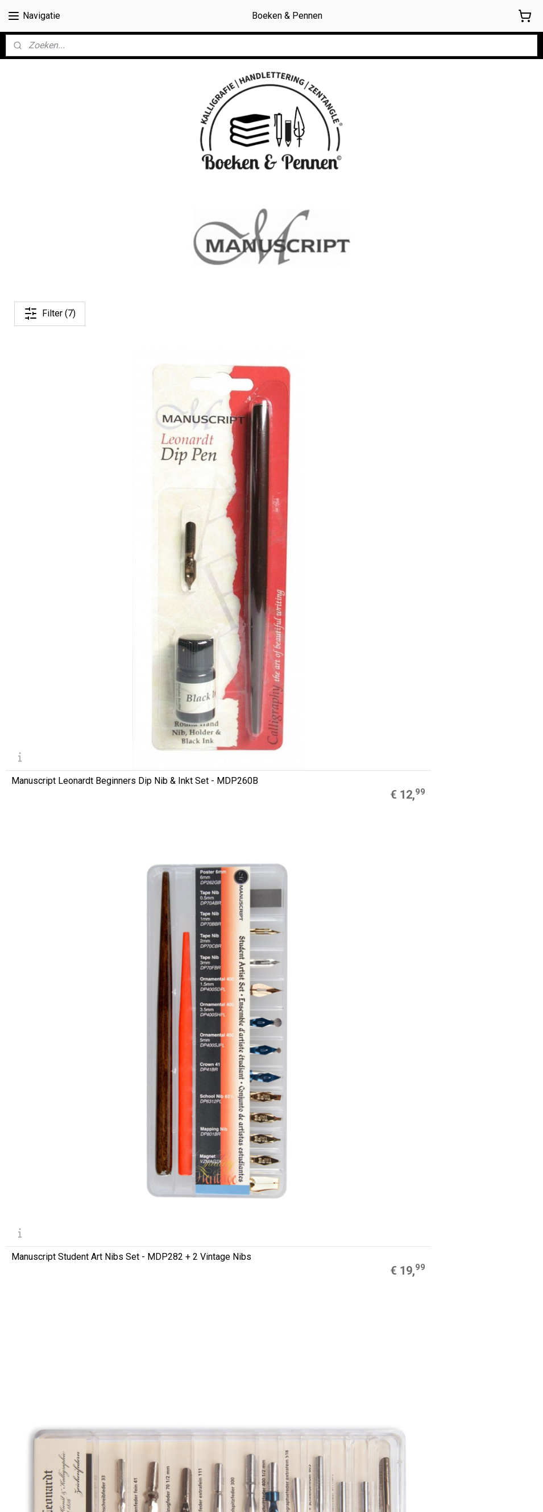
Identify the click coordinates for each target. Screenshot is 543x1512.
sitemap (316, 1491)
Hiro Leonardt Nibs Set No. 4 (430, 746)
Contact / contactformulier (54, 1415)
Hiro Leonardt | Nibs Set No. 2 (70, 746)
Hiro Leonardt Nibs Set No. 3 (249, 746)
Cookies (21, 1364)
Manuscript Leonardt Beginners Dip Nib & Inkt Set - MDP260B (89, 522)
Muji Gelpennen (214, 1118)
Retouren (23, 1402)
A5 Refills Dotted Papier (228, 1105)
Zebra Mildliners (216, 1130)
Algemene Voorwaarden (51, 1351)
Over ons (22, 1338)
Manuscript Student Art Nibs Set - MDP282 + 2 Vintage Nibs (259, 522)
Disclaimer (24, 1376)
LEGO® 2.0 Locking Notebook (238, 1156)
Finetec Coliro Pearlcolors (231, 1143)
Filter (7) (50, 313)
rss (337, 1491)
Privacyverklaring (36, 1389)
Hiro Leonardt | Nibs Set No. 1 (433, 526)
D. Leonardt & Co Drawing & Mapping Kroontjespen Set (84, 963)
